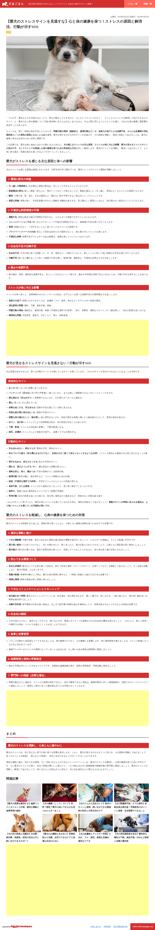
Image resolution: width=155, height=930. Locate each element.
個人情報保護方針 (120, 927)
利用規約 (107, 927)
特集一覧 (148, 4)
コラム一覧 (132, 4)
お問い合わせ (95, 927)
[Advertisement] (77, 338)
